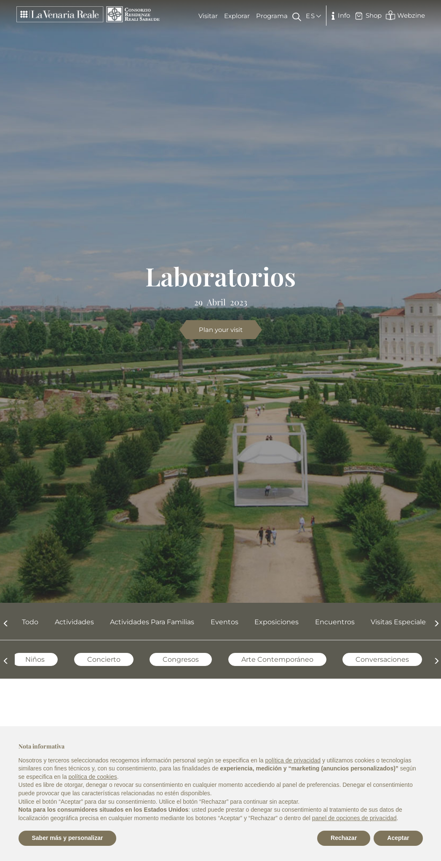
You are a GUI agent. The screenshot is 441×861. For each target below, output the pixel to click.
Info (339, 15)
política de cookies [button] (93, 776)
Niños (24, 659)
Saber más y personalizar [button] (67, 837)
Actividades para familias (152, 622)
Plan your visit (221, 330)
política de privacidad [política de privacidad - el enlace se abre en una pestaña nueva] (293, 760)
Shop (368, 15)
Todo (30, 622)
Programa (272, 16)
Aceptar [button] (398, 837)
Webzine (405, 15)
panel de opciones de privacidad (354, 818)
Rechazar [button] (344, 837)
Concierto (93, 659)
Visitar (208, 16)
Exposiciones (276, 622)
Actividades (74, 622)
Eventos (224, 622)
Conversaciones (371, 659)
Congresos (170, 659)
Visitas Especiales (400, 622)
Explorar (237, 16)
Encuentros (335, 622)
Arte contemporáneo (266, 659)
